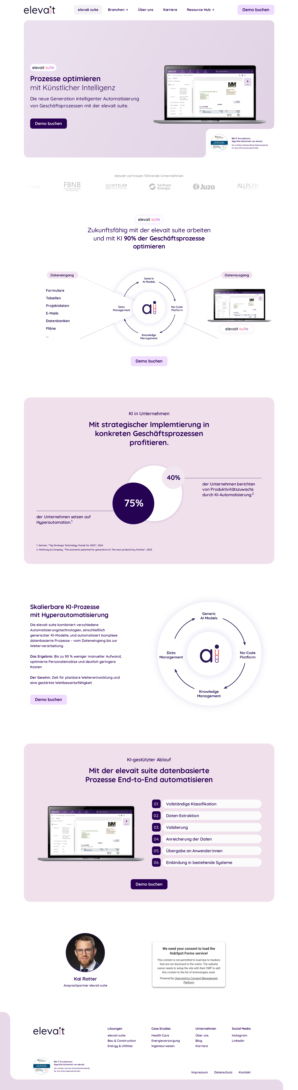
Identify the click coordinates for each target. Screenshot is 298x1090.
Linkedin (238, 1041)
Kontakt (245, 1072)
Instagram (239, 1035)
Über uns (145, 9)
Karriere (170, 9)
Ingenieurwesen (163, 1046)
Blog (198, 1041)
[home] (39, 10)
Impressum (199, 1072)
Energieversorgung (165, 1041)
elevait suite (88, 9)
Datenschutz (223, 1072)
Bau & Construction (122, 1041)
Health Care (160, 1035)
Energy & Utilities (120, 1046)
